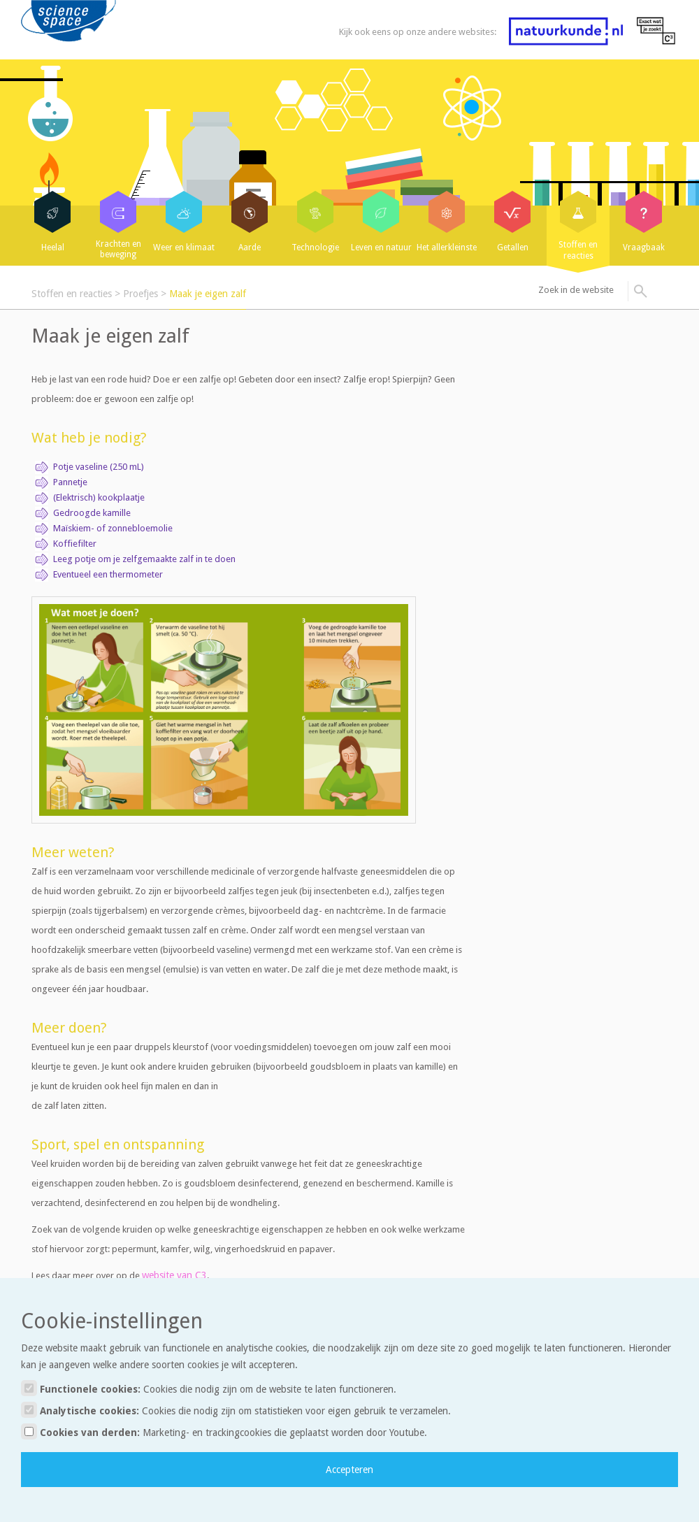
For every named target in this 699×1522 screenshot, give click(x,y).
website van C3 (174, 1275)
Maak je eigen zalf (207, 293)
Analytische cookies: (236, 1410)
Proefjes (140, 293)
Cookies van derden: (224, 1431)
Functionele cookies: (208, 1388)
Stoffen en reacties (71, 293)
